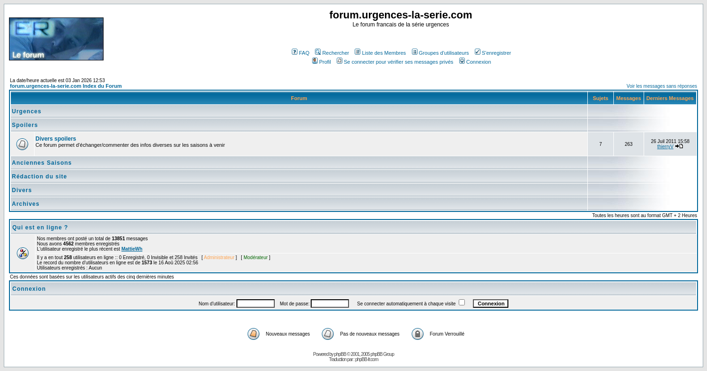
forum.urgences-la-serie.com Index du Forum (66, 86)
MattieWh (132, 249)
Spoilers (25, 125)
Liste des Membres (380, 53)
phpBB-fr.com (366, 359)
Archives (26, 204)
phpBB (340, 354)
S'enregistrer (493, 53)
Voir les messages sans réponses (662, 86)
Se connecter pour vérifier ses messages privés (395, 62)
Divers (22, 190)
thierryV (665, 146)
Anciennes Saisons (42, 163)
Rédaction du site (39, 176)
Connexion (475, 62)
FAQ (300, 53)
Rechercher (332, 53)
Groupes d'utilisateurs (440, 53)
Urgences (27, 111)
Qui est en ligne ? (40, 227)
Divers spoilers (55, 138)
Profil (321, 62)
